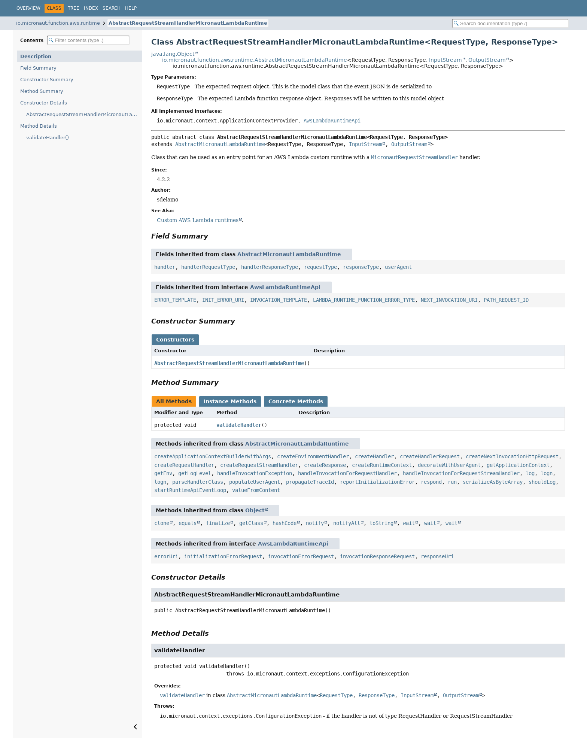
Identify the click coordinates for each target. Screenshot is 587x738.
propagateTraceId (310, 482)
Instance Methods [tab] (230, 401)
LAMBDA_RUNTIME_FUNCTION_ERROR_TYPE (364, 300)
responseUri (437, 556)
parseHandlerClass (197, 482)
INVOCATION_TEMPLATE (278, 300)
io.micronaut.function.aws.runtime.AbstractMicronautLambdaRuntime (254, 60)
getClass (251, 523)
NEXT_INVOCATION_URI (449, 300)
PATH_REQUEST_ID (506, 300)
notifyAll (346, 523)
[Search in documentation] (510, 23)
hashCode (284, 523)
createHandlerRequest (430, 456)
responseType (361, 267)
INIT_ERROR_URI (223, 300)
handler (164, 267)
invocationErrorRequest (301, 556)
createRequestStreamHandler (259, 465)
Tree (73, 8)
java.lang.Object (172, 54)
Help (131, 8)
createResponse (325, 465)
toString (381, 523)
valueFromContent (256, 490)
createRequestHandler (184, 465)
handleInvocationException (254, 473)
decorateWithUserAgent (449, 465)
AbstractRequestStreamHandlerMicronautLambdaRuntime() (84, 114)
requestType (320, 267)
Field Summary (38, 68)
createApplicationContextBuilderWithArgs (212, 456)
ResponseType (377, 695)
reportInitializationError (377, 482)
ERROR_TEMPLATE (175, 300)
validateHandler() (47, 137)
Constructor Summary (46, 79)
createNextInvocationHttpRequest (512, 456)
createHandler (374, 456)
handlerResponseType (269, 267)
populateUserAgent (254, 482)
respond (431, 482)
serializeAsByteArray (493, 482)
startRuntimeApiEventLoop (190, 490)
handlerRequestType (208, 267)
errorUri (166, 556)
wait (409, 523)
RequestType (336, 695)
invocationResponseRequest (377, 556)
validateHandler (238, 425)
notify (315, 523)
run (452, 482)
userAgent (398, 267)
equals (188, 523)
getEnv (163, 473)
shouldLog (542, 482)
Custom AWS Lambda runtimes (197, 220)
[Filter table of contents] (88, 40)
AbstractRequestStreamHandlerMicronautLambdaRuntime (188, 23)
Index (91, 8)
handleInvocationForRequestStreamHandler (461, 473)
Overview (28, 8)
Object (255, 510)
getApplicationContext (518, 465)
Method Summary (41, 91)
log (530, 473)
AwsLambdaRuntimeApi (332, 121)
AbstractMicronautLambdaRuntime (220, 144)
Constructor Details (43, 103)
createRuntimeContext (382, 465)
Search (112, 8)
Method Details (38, 126)
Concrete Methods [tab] (295, 401)
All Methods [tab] (174, 401)
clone (161, 523)
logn (547, 473)
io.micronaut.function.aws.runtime (58, 23)
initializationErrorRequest (223, 556)
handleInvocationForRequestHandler (347, 473)
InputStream (445, 60)
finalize (218, 523)
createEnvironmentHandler (313, 456)
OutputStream (487, 60)
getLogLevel (194, 473)
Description (35, 56)
